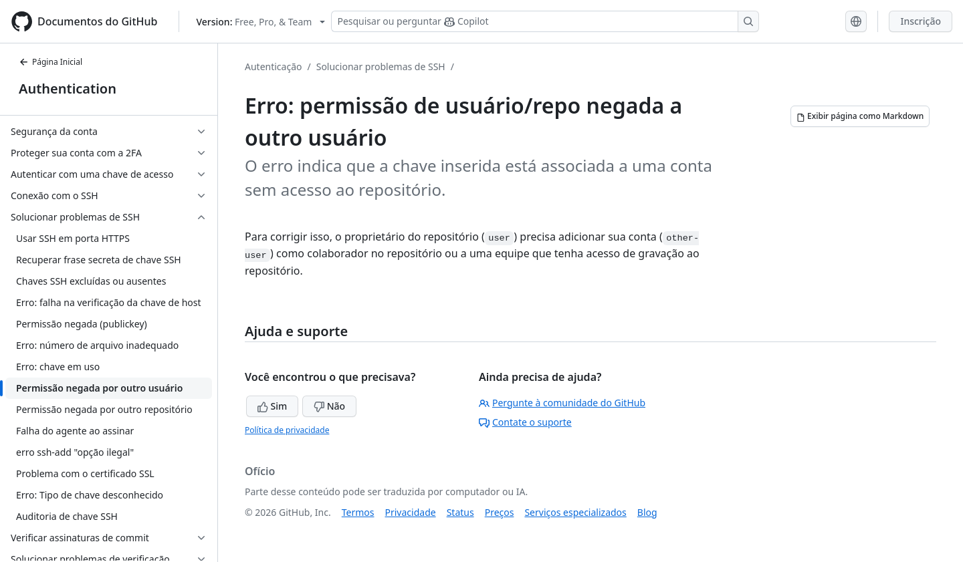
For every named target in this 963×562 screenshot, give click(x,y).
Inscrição (920, 21)
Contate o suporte (525, 422)
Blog (647, 512)
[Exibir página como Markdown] (860, 116)
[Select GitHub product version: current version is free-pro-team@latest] (260, 21)
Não (329, 406)
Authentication (67, 89)
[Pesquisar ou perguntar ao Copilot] (545, 21)
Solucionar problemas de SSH (380, 66)
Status (460, 512)
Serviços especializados (575, 512)
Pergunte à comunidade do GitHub (562, 402)
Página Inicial (50, 61)
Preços (499, 512)
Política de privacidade (287, 430)
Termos (358, 512)
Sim (272, 406)
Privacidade (410, 512)
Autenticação (273, 66)
